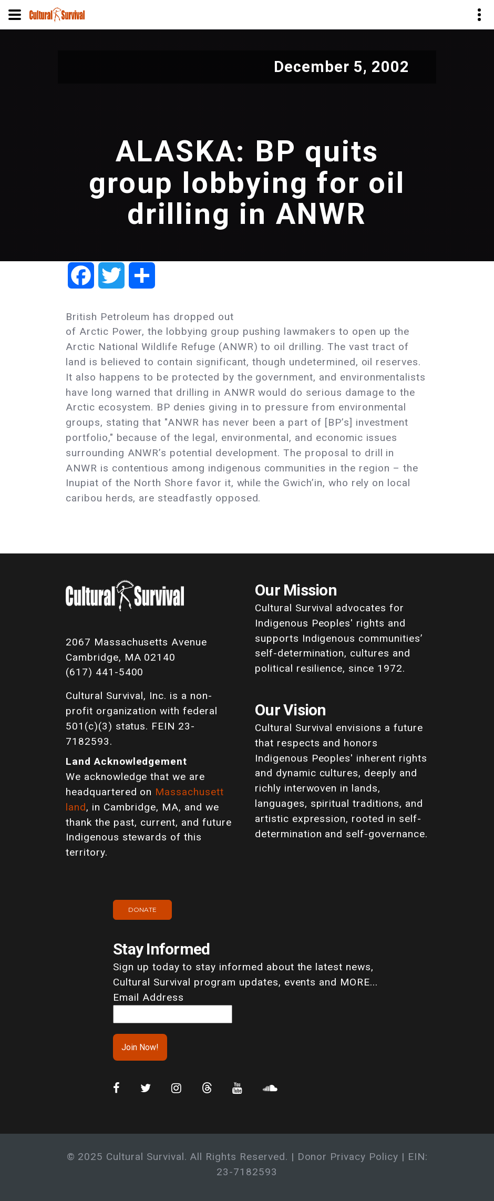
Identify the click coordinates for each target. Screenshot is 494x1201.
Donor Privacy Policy (347, 1157)
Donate (142, 909)
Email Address (148, 997)
